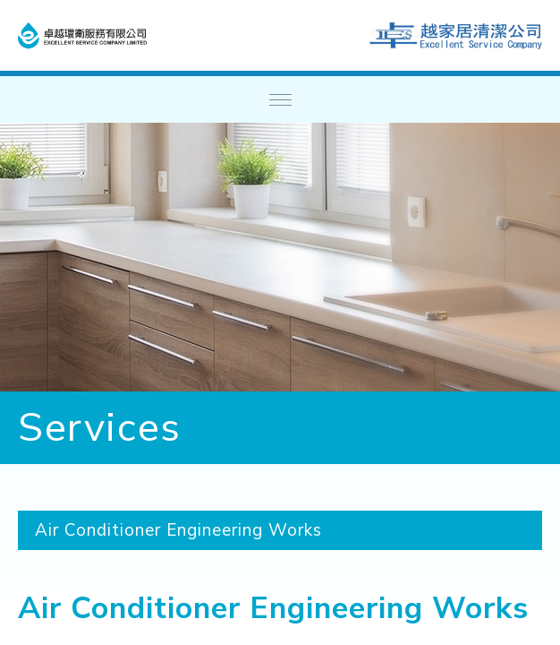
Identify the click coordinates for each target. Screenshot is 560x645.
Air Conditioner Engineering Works (178, 530)
